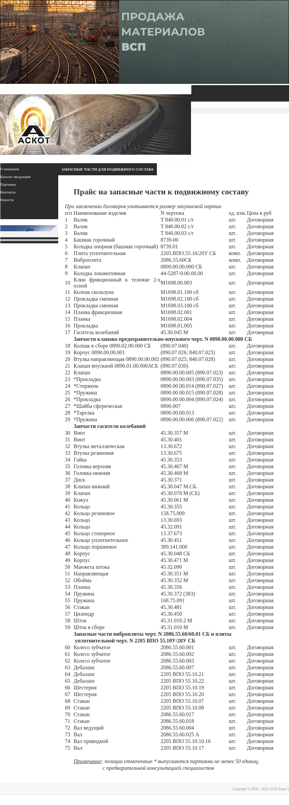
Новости (7, 200)
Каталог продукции (15, 177)
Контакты (7, 192)
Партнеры (8, 184)
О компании (9, 169)
